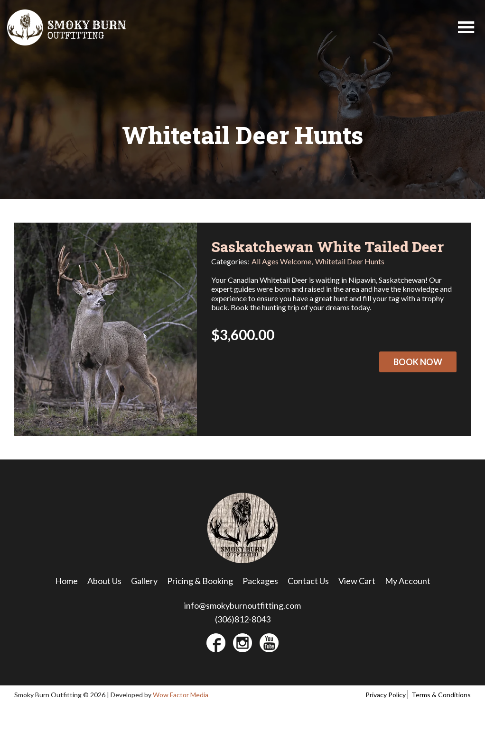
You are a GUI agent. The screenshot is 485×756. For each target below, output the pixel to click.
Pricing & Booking (200, 581)
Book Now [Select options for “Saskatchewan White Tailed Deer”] (417, 362)
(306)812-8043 (242, 619)
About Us (104, 581)
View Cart (356, 581)
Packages (260, 581)
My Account (407, 581)
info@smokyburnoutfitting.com (242, 605)
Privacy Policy (385, 695)
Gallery (144, 581)
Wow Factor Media (180, 695)
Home (66, 581)
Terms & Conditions (441, 695)
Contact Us (308, 581)
